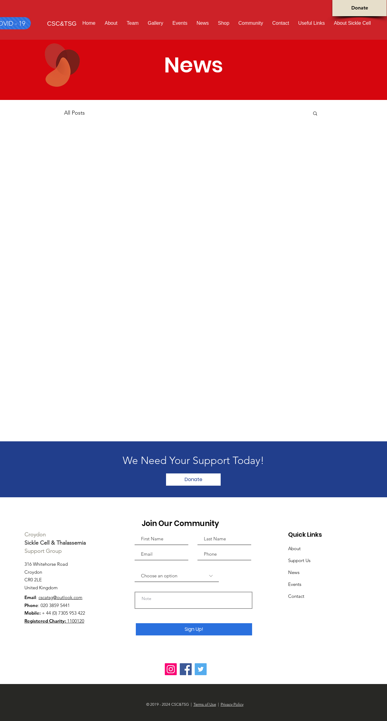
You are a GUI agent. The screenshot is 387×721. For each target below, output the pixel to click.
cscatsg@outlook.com (60, 597)
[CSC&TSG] (62, 23)
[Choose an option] (177, 576)
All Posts (74, 112)
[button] (352, 23)
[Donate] (359, 8)
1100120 (54, 621)
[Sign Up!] (194, 629)
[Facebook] (186, 669)
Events (294, 584)
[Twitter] (201, 669)
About (294, 548)
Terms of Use (205, 704)
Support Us (299, 560)
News (293, 572)
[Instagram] (171, 669)
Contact (296, 596)
